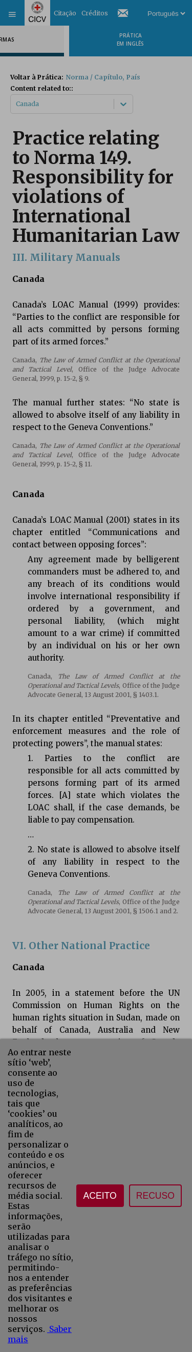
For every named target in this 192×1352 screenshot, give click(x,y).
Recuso (155, 1196)
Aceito (100, 1196)
